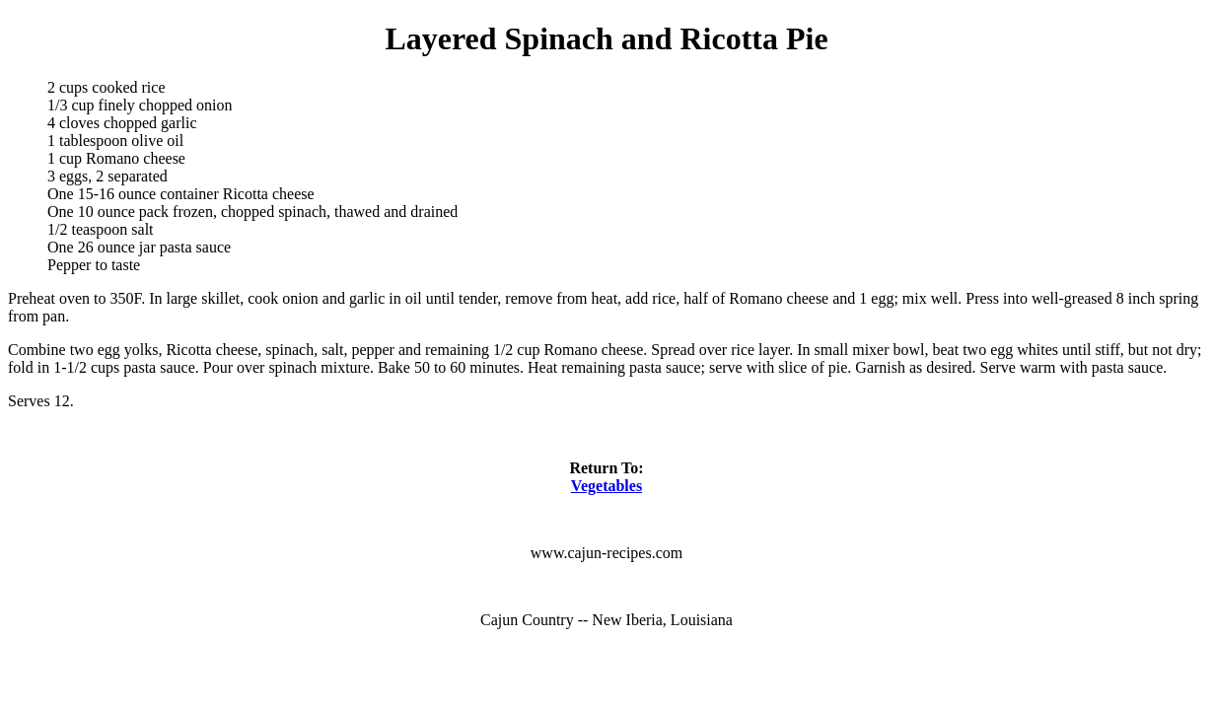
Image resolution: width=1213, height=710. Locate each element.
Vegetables (606, 485)
